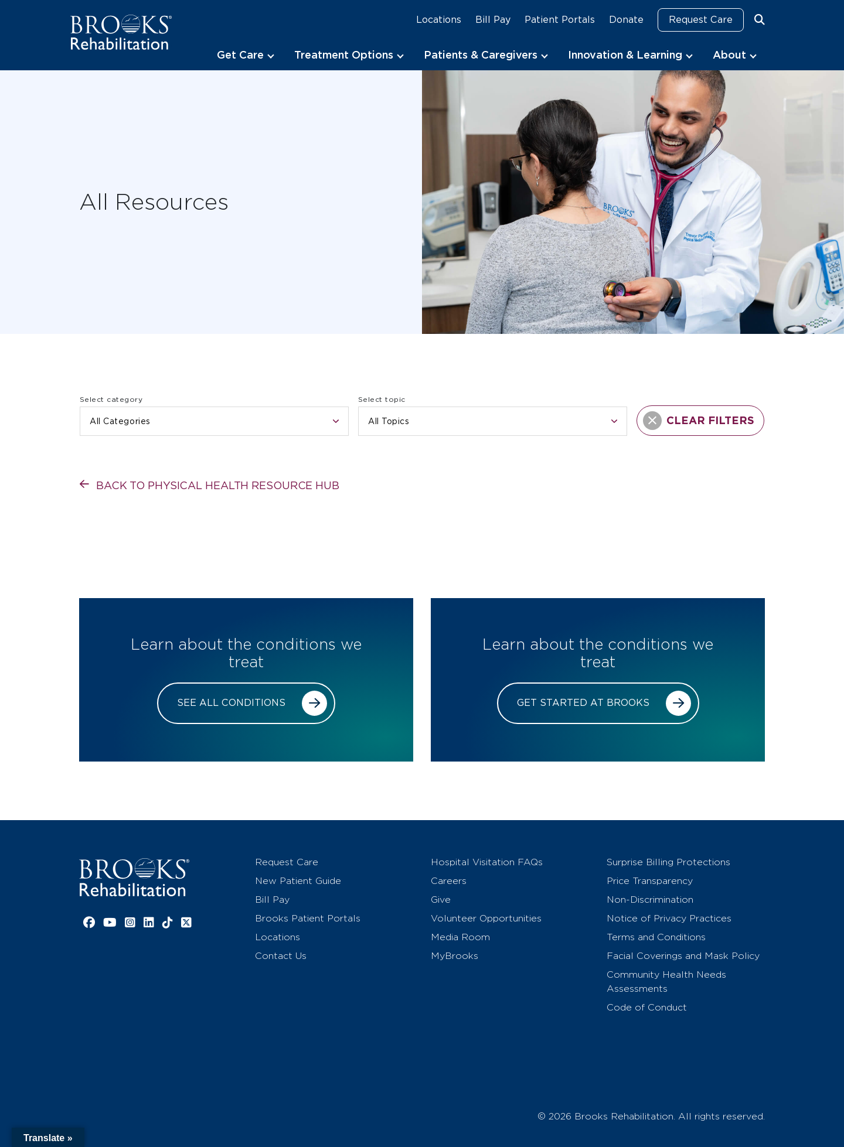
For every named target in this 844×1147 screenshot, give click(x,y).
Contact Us (281, 956)
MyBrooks (454, 956)
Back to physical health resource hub (217, 485)
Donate (626, 19)
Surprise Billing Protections (668, 862)
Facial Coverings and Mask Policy (683, 956)
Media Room (460, 937)
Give (441, 899)
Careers (449, 881)
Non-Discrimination (650, 899)
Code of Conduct (647, 1007)
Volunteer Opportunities (486, 918)
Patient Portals (560, 19)
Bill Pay (493, 19)
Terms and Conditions (656, 937)
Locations (438, 19)
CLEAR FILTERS (698, 420)
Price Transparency (650, 881)
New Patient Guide (298, 881)
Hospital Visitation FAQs (487, 862)
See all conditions (231, 702)
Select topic (382, 399)
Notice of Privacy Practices (669, 918)
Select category (111, 399)
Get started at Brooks (583, 702)
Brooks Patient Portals (307, 918)
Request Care (701, 19)
